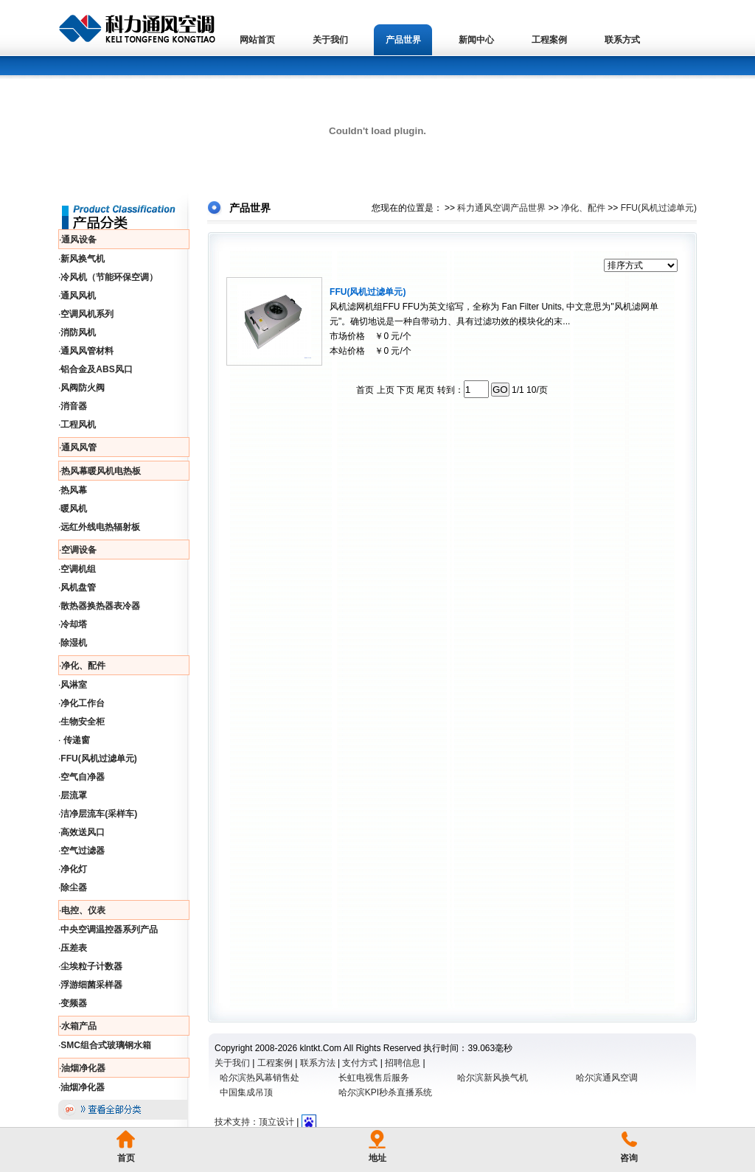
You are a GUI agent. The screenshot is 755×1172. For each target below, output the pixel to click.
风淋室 (73, 685)
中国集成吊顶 (246, 1092)
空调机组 (78, 569)
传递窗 (74, 740)
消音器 (73, 406)
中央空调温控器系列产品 (109, 929)
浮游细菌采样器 (91, 985)
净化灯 (73, 869)
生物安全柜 (82, 721)
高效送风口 (82, 832)
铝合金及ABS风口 (96, 369)
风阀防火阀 (82, 388)
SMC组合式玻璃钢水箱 (105, 1045)
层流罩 (73, 795)
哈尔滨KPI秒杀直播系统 (385, 1092)
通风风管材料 (87, 351)
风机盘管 (78, 587)
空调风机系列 (87, 314)
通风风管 (79, 447)
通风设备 (79, 239)
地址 (377, 1158)
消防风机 (78, 332)
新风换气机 (82, 259)
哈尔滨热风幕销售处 (259, 1077)
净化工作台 (82, 703)
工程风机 (78, 424)
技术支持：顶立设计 (254, 1122)
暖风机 (73, 508)
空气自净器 (82, 777)
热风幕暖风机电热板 (101, 471)
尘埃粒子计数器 (91, 966)
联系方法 (317, 1063)
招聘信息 (402, 1063)
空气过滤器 (82, 850)
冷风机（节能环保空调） (109, 277)
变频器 (73, 1003)
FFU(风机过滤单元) (98, 758)
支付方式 (360, 1063)
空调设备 (79, 550)
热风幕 (73, 490)
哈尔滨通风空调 (607, 1077)
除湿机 (73, 643)
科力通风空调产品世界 (501, 208)
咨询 (629, 1158)
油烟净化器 (83, 1068)
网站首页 (257, 40)
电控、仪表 (83, 910)
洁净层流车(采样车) (98, 814)
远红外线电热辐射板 (100, 527)
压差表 (73, 948)
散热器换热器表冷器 (100, 606)
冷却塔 (73, 624)
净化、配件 (83, 665)
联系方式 (622, 40)
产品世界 (403, 40)
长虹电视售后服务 (373, 1077)
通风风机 (78, 295)
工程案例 (549, 40)
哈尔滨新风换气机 (492, 1077)
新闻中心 (476, 40)
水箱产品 (79, 1026)
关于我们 (330, 40)
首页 (126, 1158)
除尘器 (73, 887)
